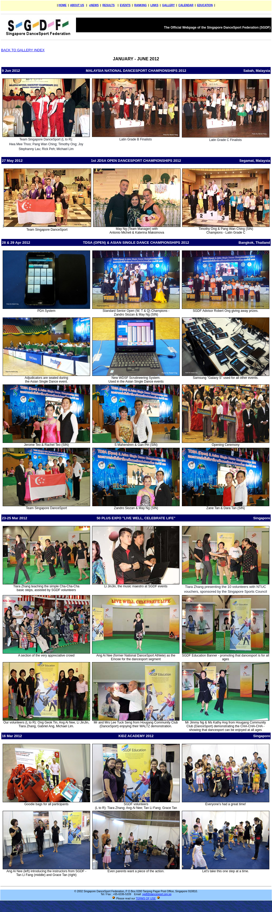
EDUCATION (205, 5)
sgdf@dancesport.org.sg (156, 894)
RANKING (140, 5)
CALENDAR (185, 5)
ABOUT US (77, 5)
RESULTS (108, 5)
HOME (62, 5)
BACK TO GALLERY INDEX (23, 50)
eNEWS (94, 5)
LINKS (154, 5)
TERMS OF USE (146, 898)
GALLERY (168, 5)
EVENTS (125, 5)
